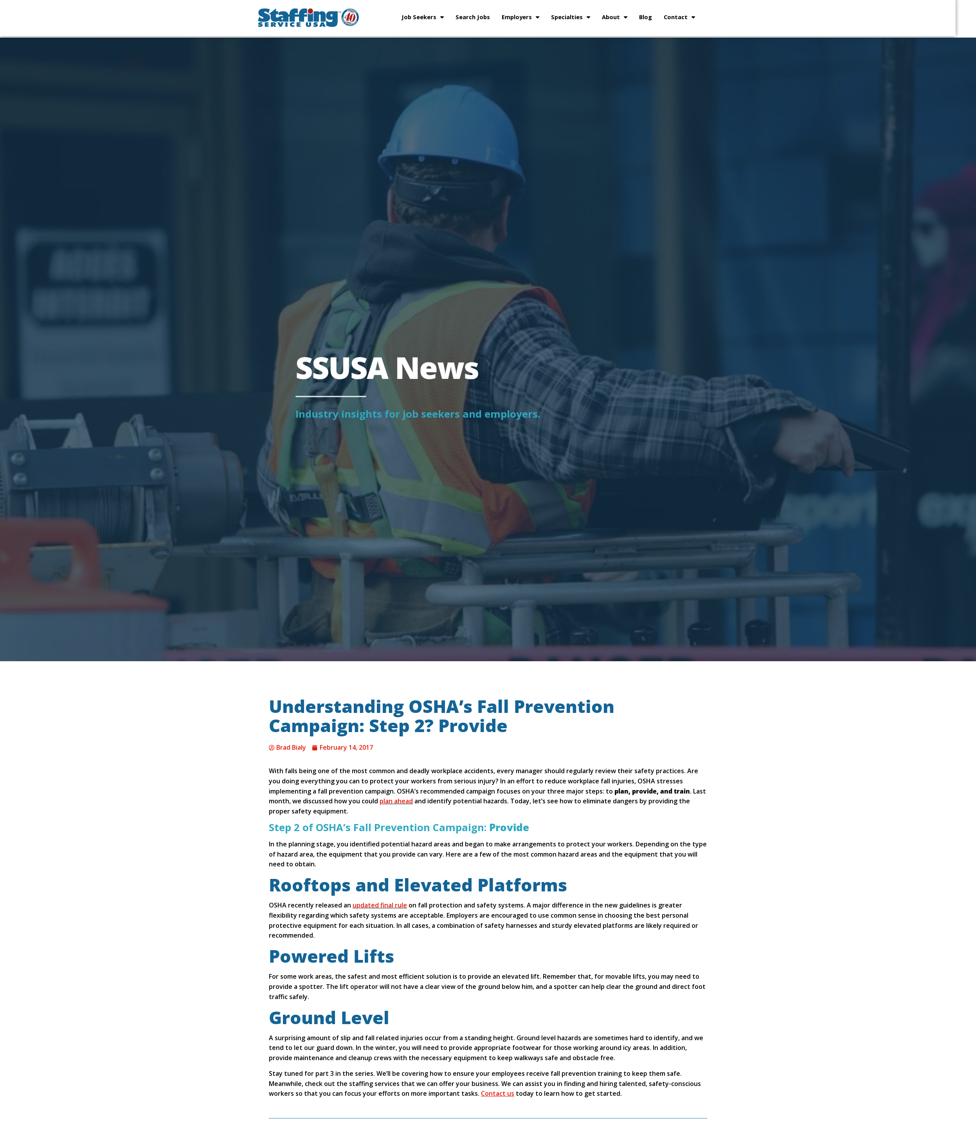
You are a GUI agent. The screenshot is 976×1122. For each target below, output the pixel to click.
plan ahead (396, 801)
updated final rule (380, 905)
